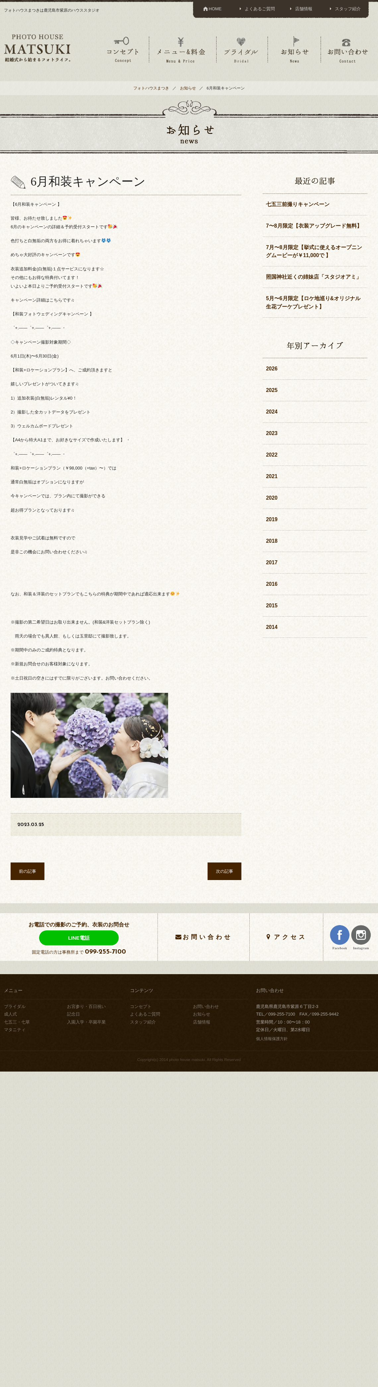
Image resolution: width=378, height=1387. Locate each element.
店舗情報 (300, 8)
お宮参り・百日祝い (86, 1006)
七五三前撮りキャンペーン (298, 204)
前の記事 (27, 871)
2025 (272, 390)
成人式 (10, 1014)
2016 (272, 584)
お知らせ (294, 49)
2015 (272, 605)
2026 (272, 368)
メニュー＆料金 (182, 49)
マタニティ (15, 1029)
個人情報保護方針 (272, 1038)
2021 (272, 476)
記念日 (73, 1014)
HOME (212, 8)
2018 (272, 541)
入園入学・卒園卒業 (86, 1022)
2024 (272, 412)
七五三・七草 (17, 1022)
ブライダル (241, 49)
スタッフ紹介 (344, 8)
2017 (272, 562)
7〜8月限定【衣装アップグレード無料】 (314, 226)
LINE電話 (78, 938)
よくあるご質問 (256, 8)
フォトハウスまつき (151, 88)
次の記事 (224, 871)
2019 (272, 519)
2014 (272, 627)
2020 (272, 498)
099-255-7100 (105, 952)
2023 (272, 433)
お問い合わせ (348, 49)
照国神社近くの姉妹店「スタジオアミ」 (313, 277)
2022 (272, 455)
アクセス (290, 936)
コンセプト (122, 49)
